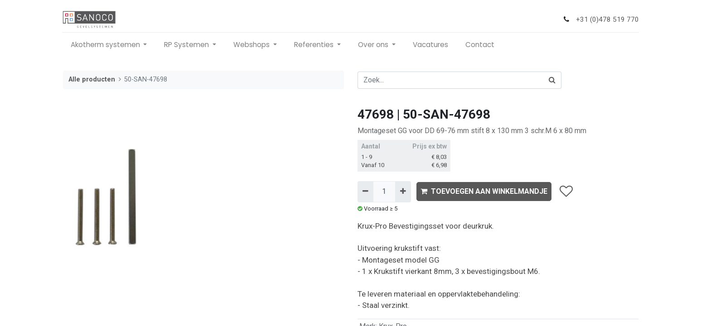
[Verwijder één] (365, 191)
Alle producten (91, 79)
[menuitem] (431, 45)
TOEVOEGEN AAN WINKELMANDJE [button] (484, 191)
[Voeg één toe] (403, 191)
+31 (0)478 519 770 (606, 19)
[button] (566, 191)
